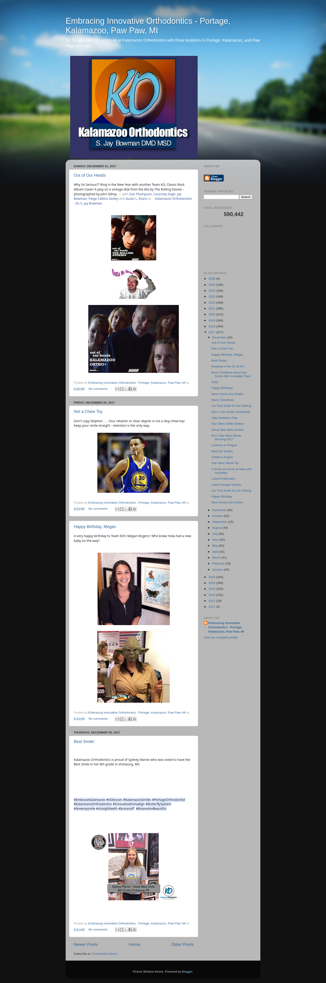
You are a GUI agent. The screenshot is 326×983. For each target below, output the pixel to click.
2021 (212, 308)
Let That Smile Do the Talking (231, 405)
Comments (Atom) (104, 953)
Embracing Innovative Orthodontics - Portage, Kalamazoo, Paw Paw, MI (148, 25)
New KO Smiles (222, 451)
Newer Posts (86, 944)
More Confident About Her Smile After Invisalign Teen (231, 374)
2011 (212, 606)
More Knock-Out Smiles (227, 394)
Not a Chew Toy (88, 411)
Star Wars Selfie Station (227, 423)
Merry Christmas (222, 400)
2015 (212, 583)
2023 (212, 296)
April (215, 551)
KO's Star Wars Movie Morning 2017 (226, 437)
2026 (212, 278)
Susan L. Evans (136, 198)
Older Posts (182, 944)
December (219, 337)
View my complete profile (221, 637)
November (219, 510)
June (216, 539)
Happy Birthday (221, 496)
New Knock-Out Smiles (227, 502)
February (218, 563)
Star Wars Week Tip (224, 463)
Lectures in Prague (224, 445)
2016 (212, 577)
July (215, 534)
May (215, 545)
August (217, 527)
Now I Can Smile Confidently (230, 412)
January (218, 569)
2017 (212, 332)
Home (134, 944)
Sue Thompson (140, 194)
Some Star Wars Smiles (227, 429)
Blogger (187, 971)
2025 (212, 284)
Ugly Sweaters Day (224, 417)
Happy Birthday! (222, 388)
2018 (212, 326)
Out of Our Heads (90, 175)
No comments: (99, 388)
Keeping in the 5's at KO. (228, 366)
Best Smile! (84, 741)
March (216, 557)
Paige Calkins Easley (103, 198)
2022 (212, 302)
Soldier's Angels (222, 457)
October (218, 516)
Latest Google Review (226, 484)
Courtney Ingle (164, 194)
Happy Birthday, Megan (95, 526)
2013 (212, 595)
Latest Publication (223, 478)
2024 (212, 290)
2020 (212, 314)
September (220, 522)
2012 (212, 600)
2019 (212, 320)
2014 (212, 588)
